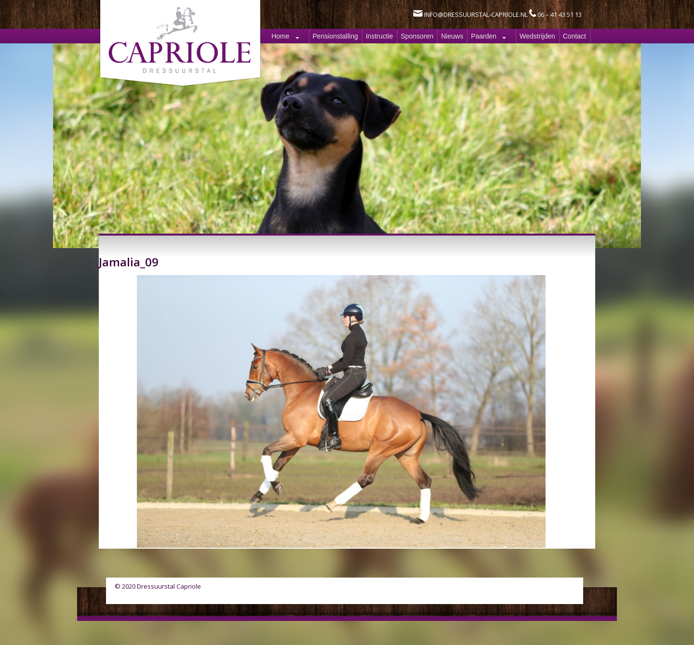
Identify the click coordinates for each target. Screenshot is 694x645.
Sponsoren (417, 36)
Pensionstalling (335, 36)
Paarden (483, 36)
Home (280, 36)
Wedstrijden (537, 36)
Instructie (379, 36)
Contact (574, 36)
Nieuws (452, 36)
